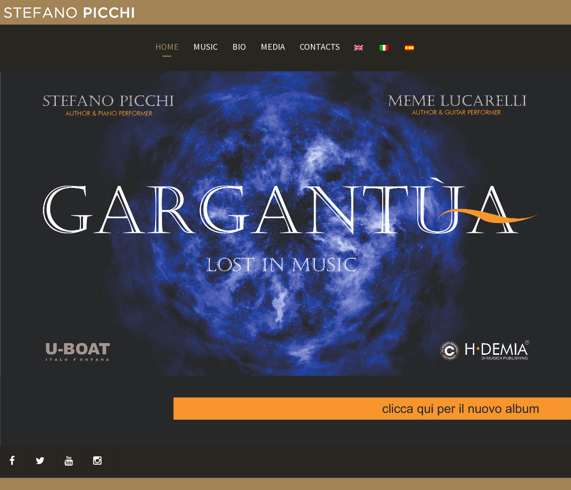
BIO (239, 47)
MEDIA (273, 47)
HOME (167, 47)
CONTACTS (320, 47)
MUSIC (205, 47)
